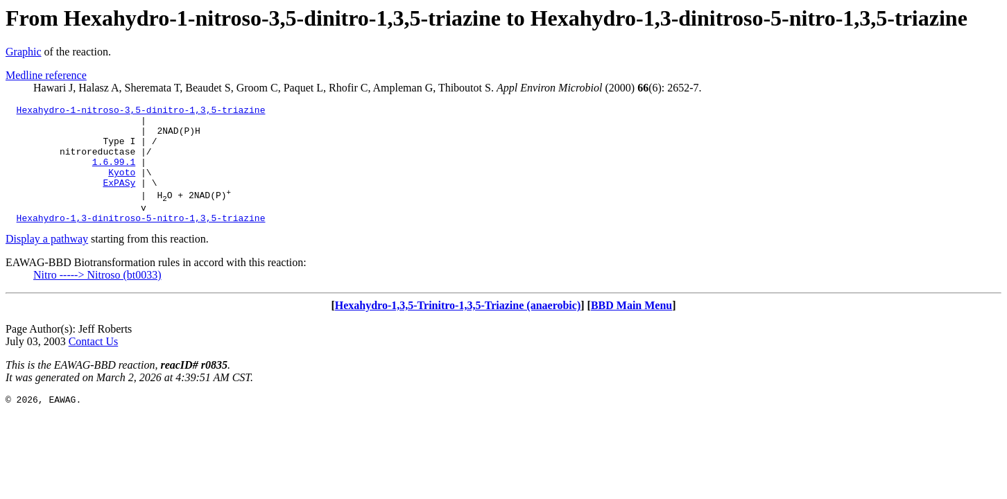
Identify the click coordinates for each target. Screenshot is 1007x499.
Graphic (24, 52)
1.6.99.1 (113, 174)
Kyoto (121, 186)
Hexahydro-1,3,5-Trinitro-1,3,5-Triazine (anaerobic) (457, 328)
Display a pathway (47, 262)
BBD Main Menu (631, 328)
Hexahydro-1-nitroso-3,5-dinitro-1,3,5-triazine (141, 111)
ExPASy (119, 199)
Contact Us (94, 364)
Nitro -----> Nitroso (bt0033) (97, 298)
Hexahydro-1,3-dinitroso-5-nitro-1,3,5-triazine (141, 240)
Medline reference (46, 75)
